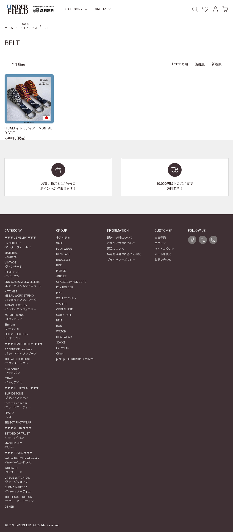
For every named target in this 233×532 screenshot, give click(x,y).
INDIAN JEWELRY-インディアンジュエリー (20, 307)
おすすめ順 (179, 64)
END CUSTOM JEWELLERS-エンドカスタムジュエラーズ (23, 284)
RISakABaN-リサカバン (12, 371)
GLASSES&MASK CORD (71, 281)
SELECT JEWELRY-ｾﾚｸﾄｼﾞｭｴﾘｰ (16, 336)
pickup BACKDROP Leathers (75, 359)
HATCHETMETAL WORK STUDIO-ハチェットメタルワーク (21, 295)
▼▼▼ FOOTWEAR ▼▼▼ (22, 388)
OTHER (9, 506)
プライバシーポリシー (121, 259)
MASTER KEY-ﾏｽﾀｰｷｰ (13, 445)
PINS (59, 293)
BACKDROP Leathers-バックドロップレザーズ (20, 351)
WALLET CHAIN (66, 298)
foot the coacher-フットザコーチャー (18, 405)
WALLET (61, 304)
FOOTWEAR (64, 248)
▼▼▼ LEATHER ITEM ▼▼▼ (24, 344)
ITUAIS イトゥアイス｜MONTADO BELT (29, 130)
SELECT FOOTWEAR (18, 422)
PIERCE (61, 270)
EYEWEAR (62, 348)
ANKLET (61, 276)
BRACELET (63, 259)
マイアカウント (165, 248)
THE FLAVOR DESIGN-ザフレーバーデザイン (19, 499)
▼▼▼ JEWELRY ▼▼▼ (20, 237)
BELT (47, 28)
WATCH (61, 331)
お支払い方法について (121, 243)
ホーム (9, 28)
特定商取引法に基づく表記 (124, 254)
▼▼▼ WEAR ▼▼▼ (18, 428)
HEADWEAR (64, 337)
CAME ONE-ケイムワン (12, 274)
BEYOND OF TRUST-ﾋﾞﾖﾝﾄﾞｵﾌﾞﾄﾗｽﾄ (17, 435)
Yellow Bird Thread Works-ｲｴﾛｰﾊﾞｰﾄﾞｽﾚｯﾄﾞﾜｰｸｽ (22, 460)
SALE (59, 243)
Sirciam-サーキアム (12, 326)
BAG (59, 326)
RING (59, 265)
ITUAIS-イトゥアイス (13, 380)
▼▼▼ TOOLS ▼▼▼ (18, 453)
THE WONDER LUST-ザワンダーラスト (18, 361)
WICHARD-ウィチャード (13, 470)
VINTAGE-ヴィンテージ (13, 264)
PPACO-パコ (9, 415)
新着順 (217, 64)
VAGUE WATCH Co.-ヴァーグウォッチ (17, 479)
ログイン (160, 243)
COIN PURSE (64, 309)
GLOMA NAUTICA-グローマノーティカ (18, 489)
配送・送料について (120, 237)
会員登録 (160, 237)
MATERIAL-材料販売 (11, 255)
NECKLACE (63, 254)
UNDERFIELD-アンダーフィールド (18, 245)
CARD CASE (64, 315)
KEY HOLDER (64, 287)
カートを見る (163, 254)
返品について (115, 248)
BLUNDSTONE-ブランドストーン (16, 395)
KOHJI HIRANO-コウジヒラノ (14, 317)
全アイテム (63, 237)
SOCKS (60, 342)
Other (60, 353)
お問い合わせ (163, 259)
